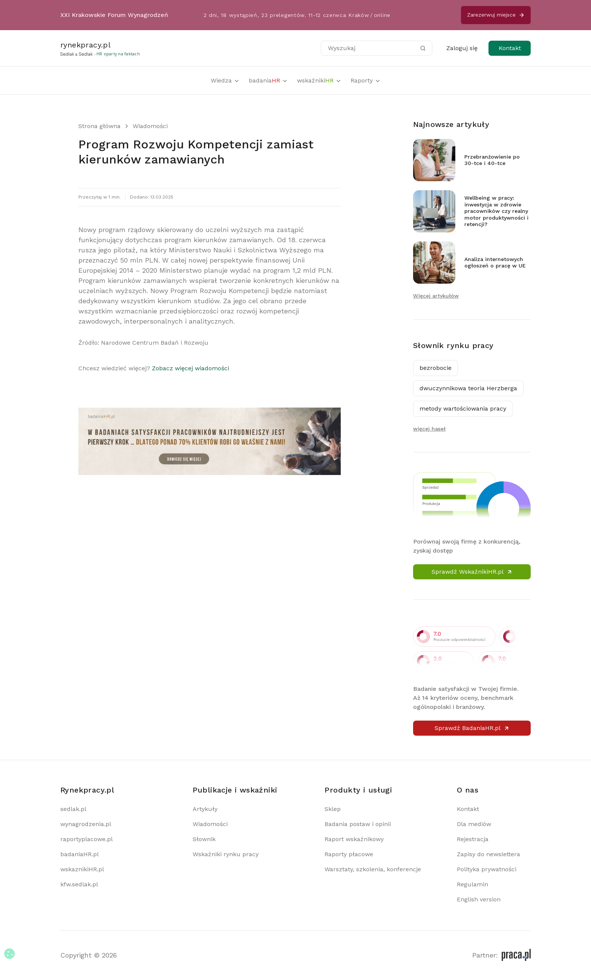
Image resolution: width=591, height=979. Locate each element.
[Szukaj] (423, 48)
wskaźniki (319, 80)
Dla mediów (474, 824)
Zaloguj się (462, 48)
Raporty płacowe (349, 854)
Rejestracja (472, 839)
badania (268, 80)
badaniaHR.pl (79, 854)
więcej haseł (429, 429)
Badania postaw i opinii (358, 824)
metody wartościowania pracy (463, 408)
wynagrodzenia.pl (85, 824)
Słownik (204, 839)
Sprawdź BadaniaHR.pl (472, 728)
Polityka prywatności (486, 869)
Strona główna (99, 126)
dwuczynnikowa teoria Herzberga (468, 388)
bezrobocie (436, 367)
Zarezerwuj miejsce (496, 15)
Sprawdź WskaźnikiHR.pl (472, 571)
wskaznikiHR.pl (82, 869)
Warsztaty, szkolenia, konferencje (373, 869)
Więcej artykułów (436, 296)
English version (479, 899)
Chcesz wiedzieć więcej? (153, 368)
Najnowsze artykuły (451, 124)
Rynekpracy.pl (87, 789)
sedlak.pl (73, 809)
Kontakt (510, 48)
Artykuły (205, 809)
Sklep (333, 809)
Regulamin (472, 884)
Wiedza (225, 80)
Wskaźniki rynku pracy (226, 854)
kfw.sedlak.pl (79, 884)
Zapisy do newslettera (488, 854)
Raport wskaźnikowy (354, 839)
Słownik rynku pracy (453, 345)
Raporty (366, 80)
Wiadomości (150, 126)
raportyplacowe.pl (86, 839)
